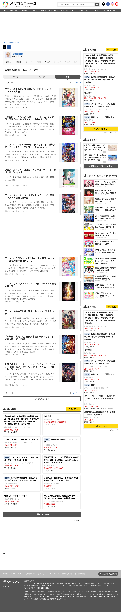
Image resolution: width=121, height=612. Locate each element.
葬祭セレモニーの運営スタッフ (100, 117)
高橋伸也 (18, 54)
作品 (25, 62)
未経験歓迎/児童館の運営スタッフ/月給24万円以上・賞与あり (100, 413)
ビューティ (80, 10)
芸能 (11, 10)
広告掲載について (29, 574)
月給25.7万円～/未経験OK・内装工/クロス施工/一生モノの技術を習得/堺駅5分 (99, 398)
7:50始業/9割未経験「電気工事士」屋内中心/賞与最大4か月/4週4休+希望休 (100, 79)
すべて (15, 77)
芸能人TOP (9, 62)
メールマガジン (54, 574)
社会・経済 (64, 10)
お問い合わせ (42, 574)
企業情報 (114, 574)
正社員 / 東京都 (61, 444)
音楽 (15, 10)
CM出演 (67, 62)
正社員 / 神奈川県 (21, 424)
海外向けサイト (67, 574)
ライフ (87, 10)
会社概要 (5, 574)
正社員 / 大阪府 (61, 420)
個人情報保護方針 (80, 574)
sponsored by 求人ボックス (73, 520)
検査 (89, 385)
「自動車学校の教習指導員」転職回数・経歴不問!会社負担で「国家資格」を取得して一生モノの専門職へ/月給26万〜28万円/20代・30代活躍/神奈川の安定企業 (99, 60)
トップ (6, 10)
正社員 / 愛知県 (21, 462)
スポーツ (56, 10)
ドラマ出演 (57, 62)
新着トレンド (111, 10)
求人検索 (74, 409)
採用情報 (105, 574)
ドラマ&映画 (23, 10)
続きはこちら (43, 514)
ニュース (41, 77)
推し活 (103, 10)
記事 (18, 62)
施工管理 (88, 93)
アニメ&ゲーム (34, 10)
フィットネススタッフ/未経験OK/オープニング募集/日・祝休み (99, 105)
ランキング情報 (36, 62)
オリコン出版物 (16, 574)
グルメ (72, 10)
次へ (77, 83)
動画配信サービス (46, 10)
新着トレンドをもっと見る (100, 166)
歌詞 (75, 62)
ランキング (95, 10)
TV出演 (47, 62)
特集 (67, 77)
